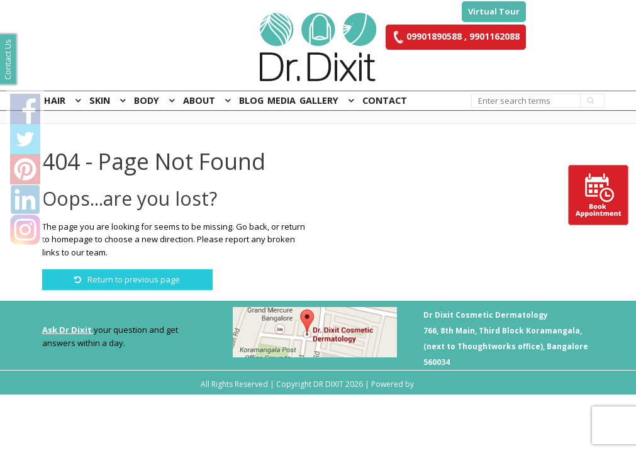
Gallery (318, 100)
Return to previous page (127, 279)
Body (146, 100)
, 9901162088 (491, 36)
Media (281, 100)
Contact (384, 100)
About (199, 100)
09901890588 (427, 36)
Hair (54, 100)
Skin (99, 100)
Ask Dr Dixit (68, 329)
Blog (251, 100)
